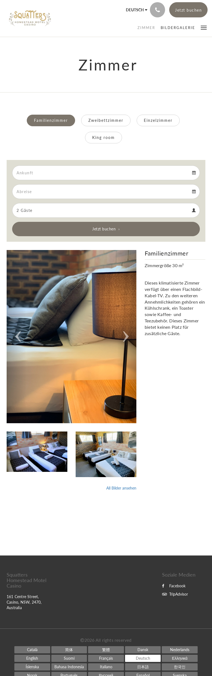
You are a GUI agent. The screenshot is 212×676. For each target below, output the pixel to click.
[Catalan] (32, 649)
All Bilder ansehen (121, 488)
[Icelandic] (32, 666)
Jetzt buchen (104, 229)
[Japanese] (143, 666)
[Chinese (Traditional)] (106, 649)
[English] (32, 658)
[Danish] (143, 649)
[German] (143, 658)
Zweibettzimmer (105, 120)
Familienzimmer (51, 120)
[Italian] (106, 666)
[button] (204, 27)
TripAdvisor (175, 594)
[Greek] (180, 658)
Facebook (174, 585)
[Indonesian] (69, 666)
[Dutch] (180, 649)
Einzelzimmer (158, 120)
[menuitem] (146, 27)
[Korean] (180, 666)
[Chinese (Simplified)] (69, 649)
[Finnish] (69, 658)
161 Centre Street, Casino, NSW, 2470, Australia (24, 602)
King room (103, 137)
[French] (106, 658)
